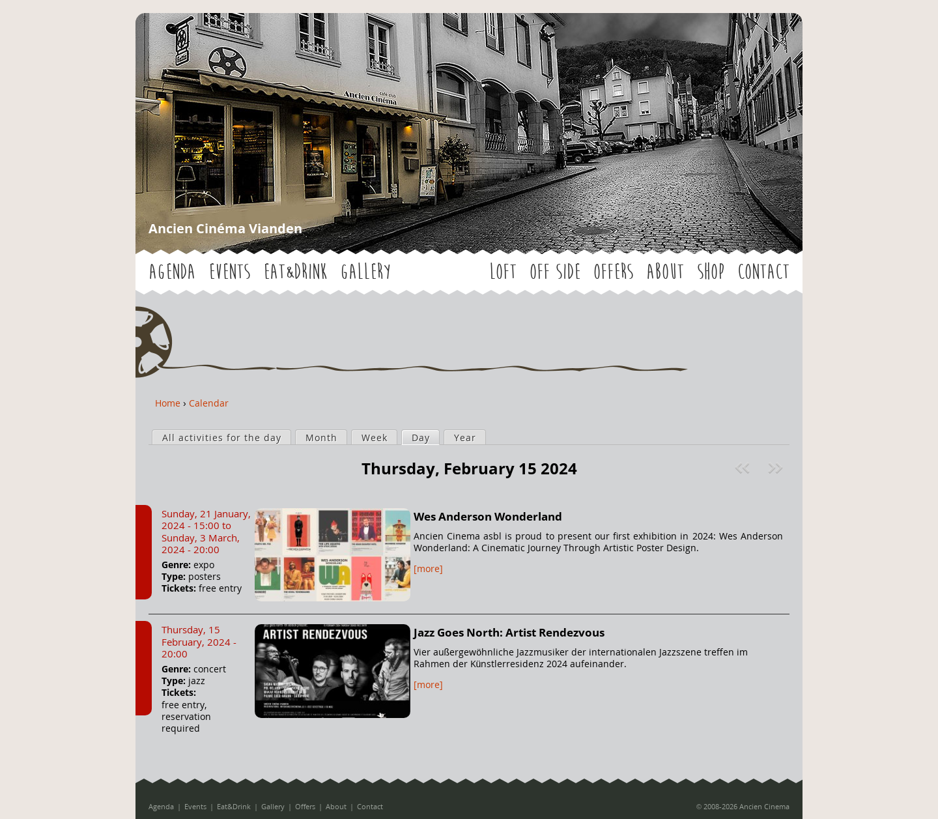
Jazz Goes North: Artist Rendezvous (509, 632)
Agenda (172, 272)
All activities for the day (221, 437)
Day (425, 437)
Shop (710, 272)
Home (167, 403)
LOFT (503, 272)
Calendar (209, 403)
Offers (613, 272)
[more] (428, 568)
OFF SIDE (555, 272)
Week (375, 437)
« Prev (743, 468)
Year (465, 437)
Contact (763, 272)
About (665, 272)
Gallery (365, 272)
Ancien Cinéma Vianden (225, 228)
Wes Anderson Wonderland (488, 516)
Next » (777, 468)
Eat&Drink (295, 272)
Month (321, 437)
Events (229, 272)
